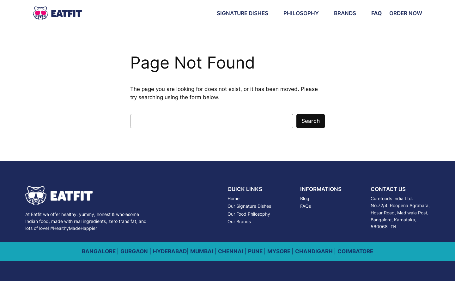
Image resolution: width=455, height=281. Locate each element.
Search (310, 121)
